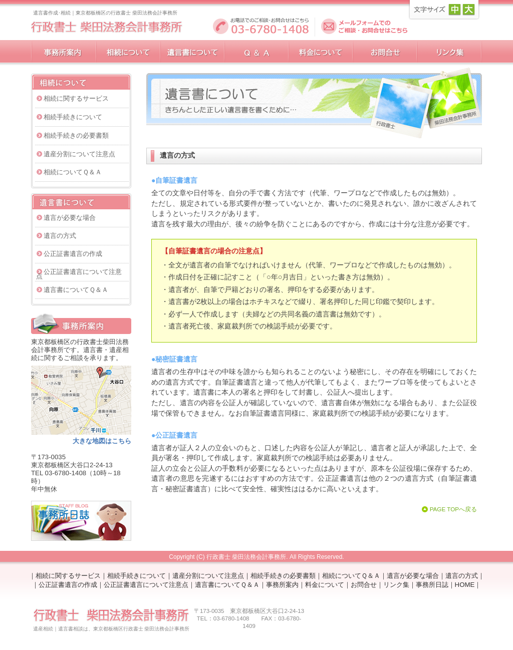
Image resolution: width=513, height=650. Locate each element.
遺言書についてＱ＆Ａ (76, 289)
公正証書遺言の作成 (73, 253)
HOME (465, 584)
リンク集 (396, 584)
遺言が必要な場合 (70, 217)
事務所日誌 (432, 584)
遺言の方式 (60, 235)
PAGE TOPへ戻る (453, 509)
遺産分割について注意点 (79, 154)
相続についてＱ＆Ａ (73, 172)
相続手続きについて (73, 117)
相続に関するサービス (76, 98)
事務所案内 (282, 584)
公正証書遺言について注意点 (79, 274)
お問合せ (364, 584)
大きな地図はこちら (102, 441)
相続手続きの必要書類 (76, 135)
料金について (324, 584)
